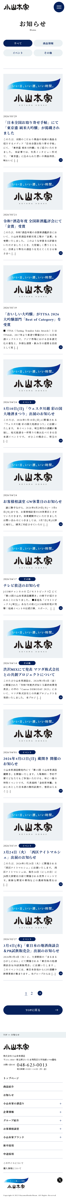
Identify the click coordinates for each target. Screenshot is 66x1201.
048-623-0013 (32, 1065)
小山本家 (16, 7)
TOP (5, 1035)
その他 (48, 53)
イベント (18, 53)
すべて (18, 44)
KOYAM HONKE (16, 1183)
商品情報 (48, 44)
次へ (40, 993)
